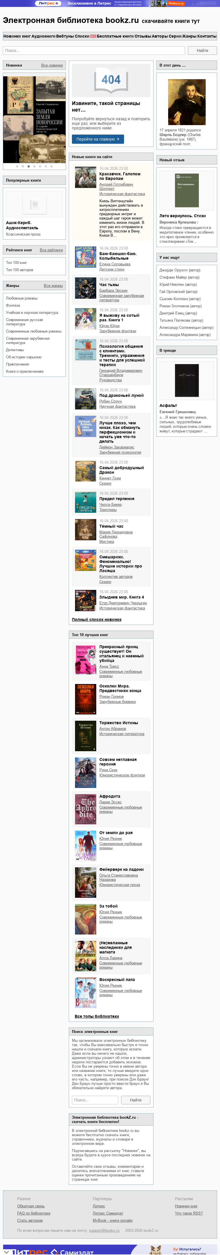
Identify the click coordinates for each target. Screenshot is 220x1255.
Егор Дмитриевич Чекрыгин (123, 603)
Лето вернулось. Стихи (183, 215)
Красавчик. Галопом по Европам (119, 176)
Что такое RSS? (189, 1213)
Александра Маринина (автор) (185, 335)
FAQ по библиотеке (33, 1213)
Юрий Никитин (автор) (178, 284)
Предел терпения (116, 498)
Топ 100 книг (16, 263)
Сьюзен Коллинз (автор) (180, 299)
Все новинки (52, 65)
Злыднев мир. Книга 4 (121, 597)
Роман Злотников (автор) (180, 306)
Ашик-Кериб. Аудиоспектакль (22, 225)
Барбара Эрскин (113, 290)
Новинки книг (17, 36)
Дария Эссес (110, 802)
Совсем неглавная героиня (118, 761)
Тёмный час (111, 526)
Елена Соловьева (114, 264)
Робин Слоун (110, 401)
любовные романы (22, 298)
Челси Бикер (110, 504)
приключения (17, 364)
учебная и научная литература (32, 312)
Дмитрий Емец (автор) (178, 313)
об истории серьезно (24, 357)
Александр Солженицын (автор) (186, 327)
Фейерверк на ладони (121, 869)
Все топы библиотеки (97, 1016)
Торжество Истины (118, 722)
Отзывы (143, 36)
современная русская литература (24, 322)
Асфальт (168, 405)
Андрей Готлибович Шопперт (116, 186)
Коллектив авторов (116, 576)
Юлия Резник (110, 838)
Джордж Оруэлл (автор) (180, 270)
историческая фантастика (122, 194)
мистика (106, 541)
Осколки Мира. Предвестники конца (120, 688)
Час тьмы (109, 284)
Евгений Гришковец (178, 412)
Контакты (207, 36)
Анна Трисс (109, 666)
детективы (15, 350)
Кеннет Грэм (110, 478)
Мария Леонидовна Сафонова (116, 534)
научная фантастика (117, 406)
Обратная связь (31, 1206)
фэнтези (13, 305)
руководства (110, 380)
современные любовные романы (34, 331)
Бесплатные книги (115, 36)
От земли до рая (116, 832)
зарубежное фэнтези (117, 331)
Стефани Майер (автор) (179, 277)
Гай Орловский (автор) (178, 292)
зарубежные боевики (117, 702)
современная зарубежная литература (28, 340)
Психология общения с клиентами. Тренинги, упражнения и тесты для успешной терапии (122, 355)
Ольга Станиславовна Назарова (118, 877)
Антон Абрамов (112, 728)
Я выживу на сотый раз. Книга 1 (119, 317)
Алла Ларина (110, 958)
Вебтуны (65, 36)
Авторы (160, 36)
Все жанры (53, 285)
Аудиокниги (44, 36)
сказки (105, 483)
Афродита (109, 796)
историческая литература (121, 734)
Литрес (99, 1206)
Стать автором (30, 1220)
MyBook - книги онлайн (113, 1220)
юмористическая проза (119, 885)
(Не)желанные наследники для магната (115, 947)
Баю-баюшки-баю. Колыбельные (118, 256)
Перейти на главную (95, 139)
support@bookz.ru (104, 1230)
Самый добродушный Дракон (121, 470)
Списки (82, 36)
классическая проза (23, 234)
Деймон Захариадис (116, 447)
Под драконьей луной (121, 395)
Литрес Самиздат (108, 1213)
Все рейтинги (51, 250)
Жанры (189, 36)
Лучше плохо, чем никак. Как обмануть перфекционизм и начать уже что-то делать (119, 432)
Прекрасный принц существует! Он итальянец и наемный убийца (121, 653)
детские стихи (111, 269)
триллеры (108, 510)
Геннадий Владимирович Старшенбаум (120, 372)
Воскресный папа (117, 979)
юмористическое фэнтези (122, 775)
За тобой (108, 906)
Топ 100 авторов (19, 270)
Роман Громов (111, 696)
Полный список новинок (96, 619)
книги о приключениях (25, 371)
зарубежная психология (120, 452)
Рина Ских (108, 770)
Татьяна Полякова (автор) (181, 320)
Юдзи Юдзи (109, 326)
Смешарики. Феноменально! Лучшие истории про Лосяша (120, 564)
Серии (175, 36)
